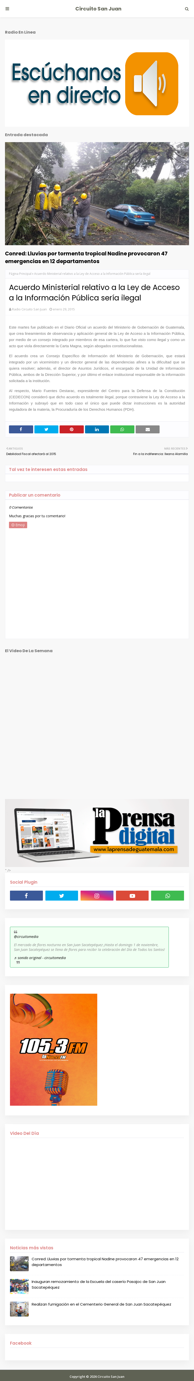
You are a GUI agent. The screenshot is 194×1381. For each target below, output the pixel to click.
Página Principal (20, 274)
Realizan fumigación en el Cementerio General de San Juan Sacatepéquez (101, 1304)
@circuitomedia (26, 936)
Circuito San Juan (98, 8)
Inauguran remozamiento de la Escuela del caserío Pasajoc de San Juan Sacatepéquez (99, 1284)
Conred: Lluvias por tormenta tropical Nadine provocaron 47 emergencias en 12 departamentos (86, 257)
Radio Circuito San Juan (29, 309)
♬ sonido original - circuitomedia (40, 957)
